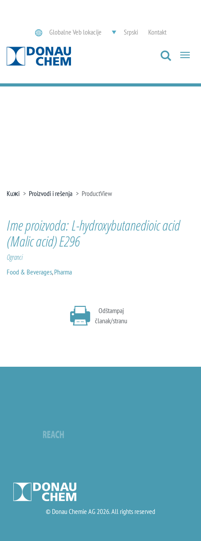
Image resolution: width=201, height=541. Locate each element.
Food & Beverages (29, 271)
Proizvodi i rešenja (50, 193)
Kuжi (13, 193)
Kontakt (157, 31)
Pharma (63, 271)
